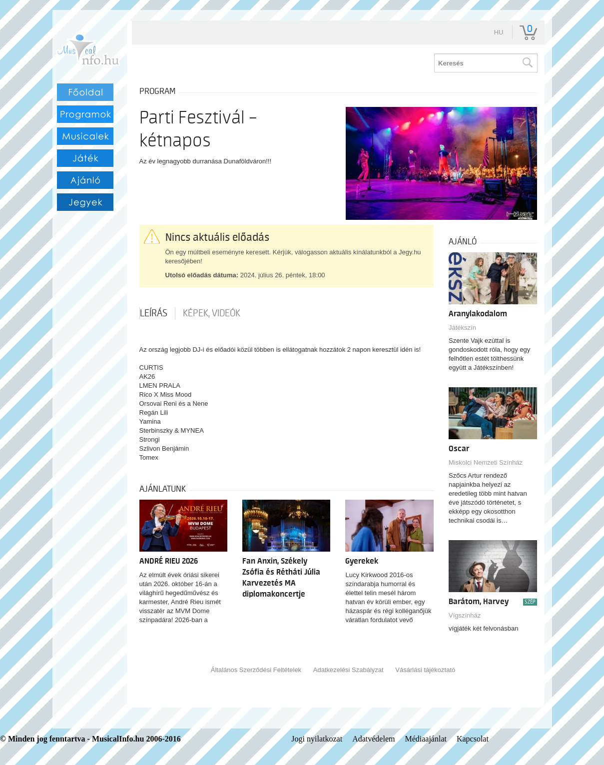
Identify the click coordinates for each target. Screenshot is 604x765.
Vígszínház (465, 615)
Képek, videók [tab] (211, 313)
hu (499, 32)
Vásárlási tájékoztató (425, 670)
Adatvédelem (373, 739)
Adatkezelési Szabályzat (348, 670)
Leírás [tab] (153, 313)
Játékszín (462, 327)
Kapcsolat (473, 739)
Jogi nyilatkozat (316, 739)
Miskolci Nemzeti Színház (486, 462)
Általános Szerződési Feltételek (256, 670)
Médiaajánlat (426, 739)
